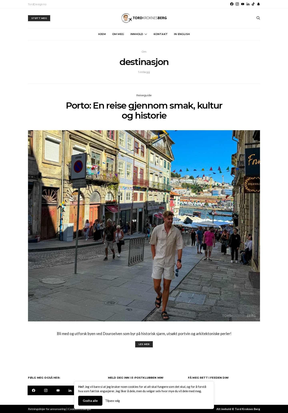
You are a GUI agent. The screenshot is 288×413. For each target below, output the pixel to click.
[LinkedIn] (248, 4)
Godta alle (90, 400)
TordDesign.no (37, 4)
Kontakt (161, 34)
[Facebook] (231, 4)
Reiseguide (144, 95)
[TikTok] (253, 4)
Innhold (136, 34)
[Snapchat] (258, 4)
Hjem (102, 34)
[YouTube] (242, 4)
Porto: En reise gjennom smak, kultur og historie (144, 110)
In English (182, 34)
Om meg (118, 34)
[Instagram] (237, 4)
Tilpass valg (112, 400)
